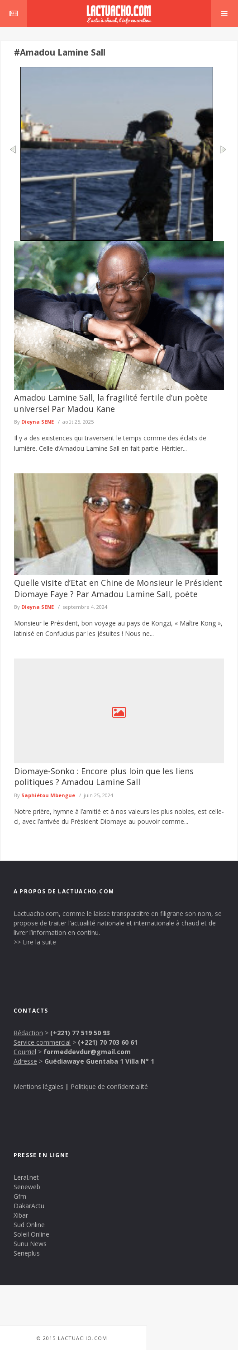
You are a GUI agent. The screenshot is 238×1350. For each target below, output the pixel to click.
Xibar (21, 1215)
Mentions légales (38, 1086)
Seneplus (27, 1253)
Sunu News (30, 1243)
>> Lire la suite (35, 942)
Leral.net (26, 1177)
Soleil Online (31, 1234)
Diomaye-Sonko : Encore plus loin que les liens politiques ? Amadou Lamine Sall (104, 776)
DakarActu (29, 1205)
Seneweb (27, 1186)
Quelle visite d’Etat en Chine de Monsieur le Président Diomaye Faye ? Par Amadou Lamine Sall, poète (118, 588)
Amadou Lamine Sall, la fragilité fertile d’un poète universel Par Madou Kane (111, 403)
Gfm (20, 1196)
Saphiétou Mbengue (48, 795)
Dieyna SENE (37, 421)
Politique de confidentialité (109, 1086)
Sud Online (29, 1224)
